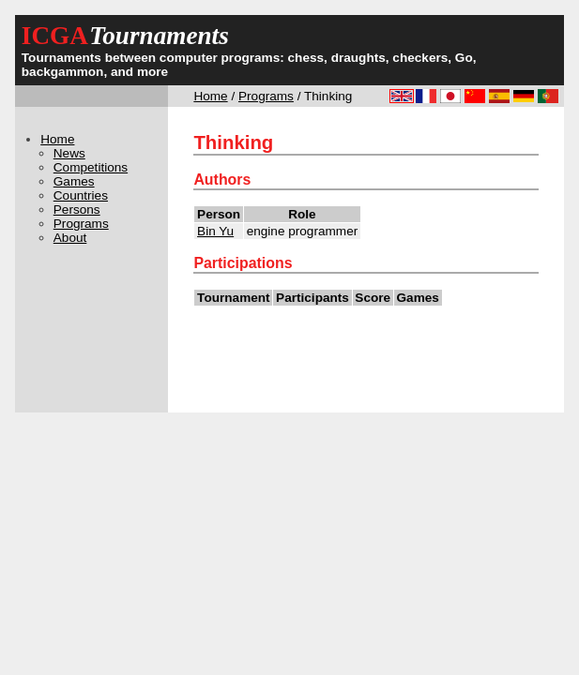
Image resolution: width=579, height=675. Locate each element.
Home (210, 96)
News (69, 153)
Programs (266, 96)
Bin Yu (215, 231)
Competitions (90, 167)
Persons (76, 209)
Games (74, 181)
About (70, 238)
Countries (80, 195)
